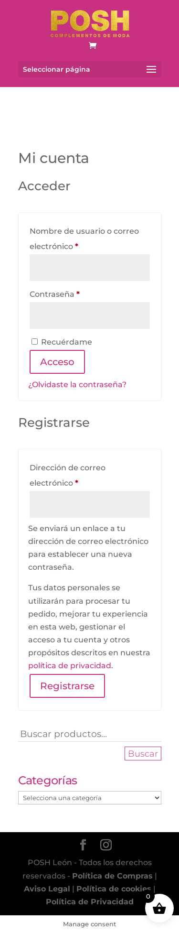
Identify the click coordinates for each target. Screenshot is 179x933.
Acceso (57, 362)
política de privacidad (69, 665)
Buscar (143, 754)
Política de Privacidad (90, 901)
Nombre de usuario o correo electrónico (84, 239)
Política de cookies (113, 888)
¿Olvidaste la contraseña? (77, 384)
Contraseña (76, 293)
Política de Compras (112, 875)
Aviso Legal (47, 888)
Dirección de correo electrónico (75, 475)
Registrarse (67, 686)
